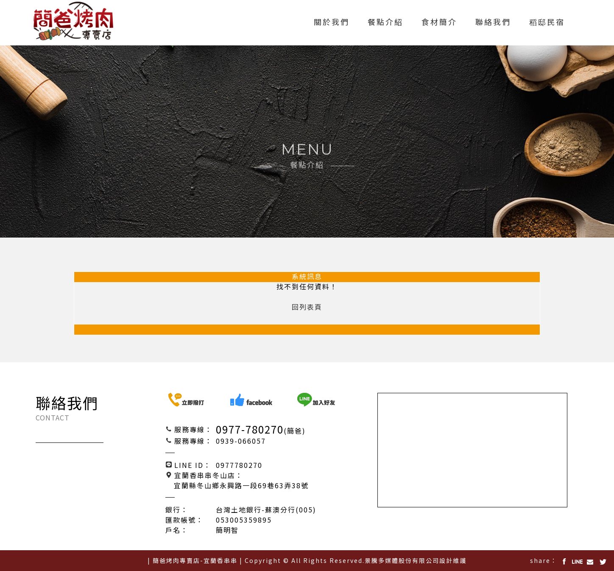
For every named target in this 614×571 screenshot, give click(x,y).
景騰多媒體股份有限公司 (402, 560)
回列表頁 (307, 307)
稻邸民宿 (547, 22)
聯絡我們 (493, 22)
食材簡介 (439, 22)
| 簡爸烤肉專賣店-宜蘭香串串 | (195, 560)
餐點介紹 (385, 22)
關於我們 (331, 22)
